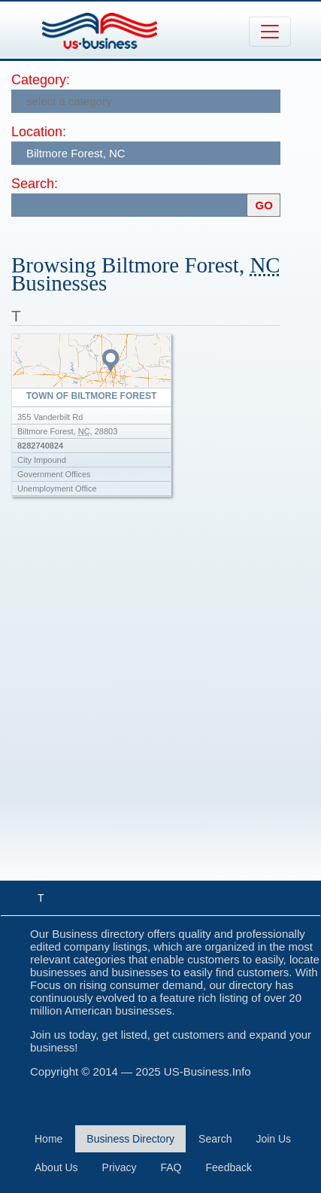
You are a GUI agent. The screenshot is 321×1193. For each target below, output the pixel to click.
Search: (34, 183)
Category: (40, 79)
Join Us (273, 1139)
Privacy (119, 1167)
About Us (56, 1167)
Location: (38, 131)
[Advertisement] (160, 703)
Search (215, 1139)
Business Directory (130, 1139)
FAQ (171, 1167)
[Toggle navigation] (270, 32)
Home (48, 1139)
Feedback (229, 1167)
